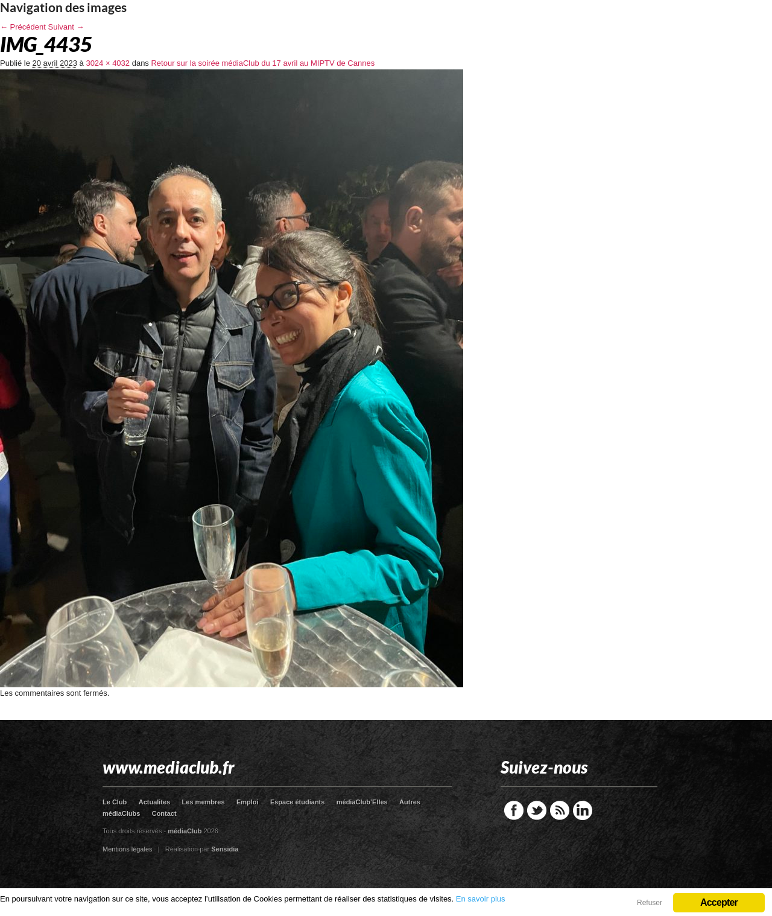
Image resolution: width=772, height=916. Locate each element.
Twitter (536, 810)
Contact (164, 813)
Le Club (115, 802)
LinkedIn (582, 810)
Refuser (649, 903)
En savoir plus (480, 898)
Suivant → (66, 26)
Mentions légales (128, 849)
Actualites (155, 802)
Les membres (203, 802)
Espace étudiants (297, 802)
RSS (559, 810)
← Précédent (23, 26)
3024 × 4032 (108, 63)
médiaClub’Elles (362, 802)
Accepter (719, 902)
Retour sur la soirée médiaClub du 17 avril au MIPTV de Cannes (263, 63)
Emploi (247, 802)
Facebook (514, 810)
